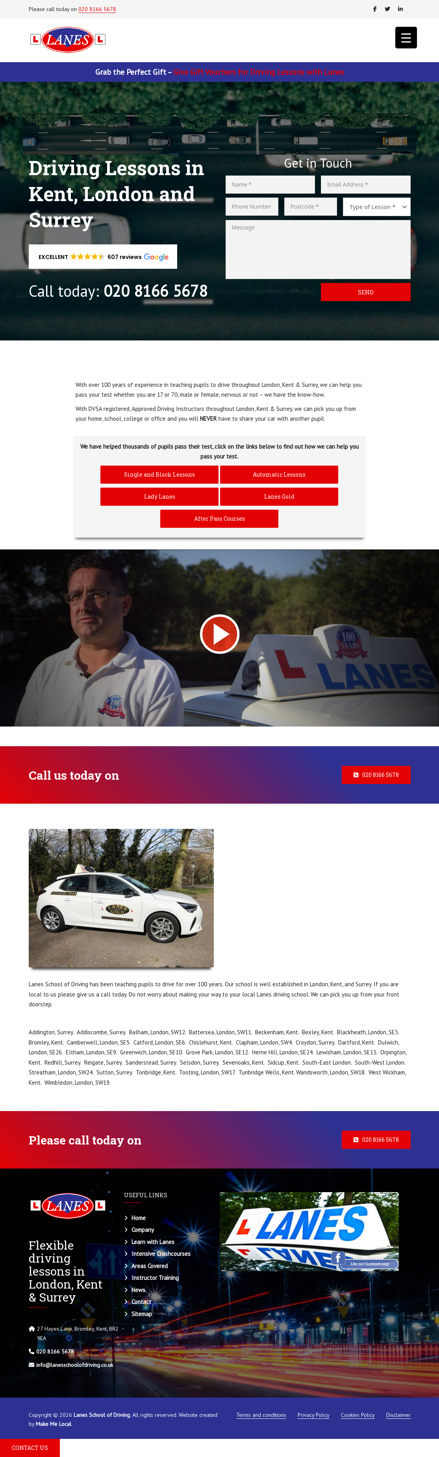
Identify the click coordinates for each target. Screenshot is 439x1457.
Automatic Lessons (279, 474)
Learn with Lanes (153, 1242)
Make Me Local (53, 1423)
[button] (103, 256)
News (138, 1290)
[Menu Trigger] (406, 37)
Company (143, 1229)
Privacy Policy (314, 1414)
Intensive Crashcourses (161, 1253)
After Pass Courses (219, 518)
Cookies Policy (358, 1414)
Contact (141, 1301)
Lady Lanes (159, 496)
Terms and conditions (261, 1414)
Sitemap (142, 1314)
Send (366, 292)
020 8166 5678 (97, 9)
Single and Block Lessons (159, 474)
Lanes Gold (279, 496)
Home (139, 1218)
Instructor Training (155, 1277)
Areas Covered (150, 1266)
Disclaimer (398, 1414)
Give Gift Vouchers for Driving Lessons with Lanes (258, 72)
